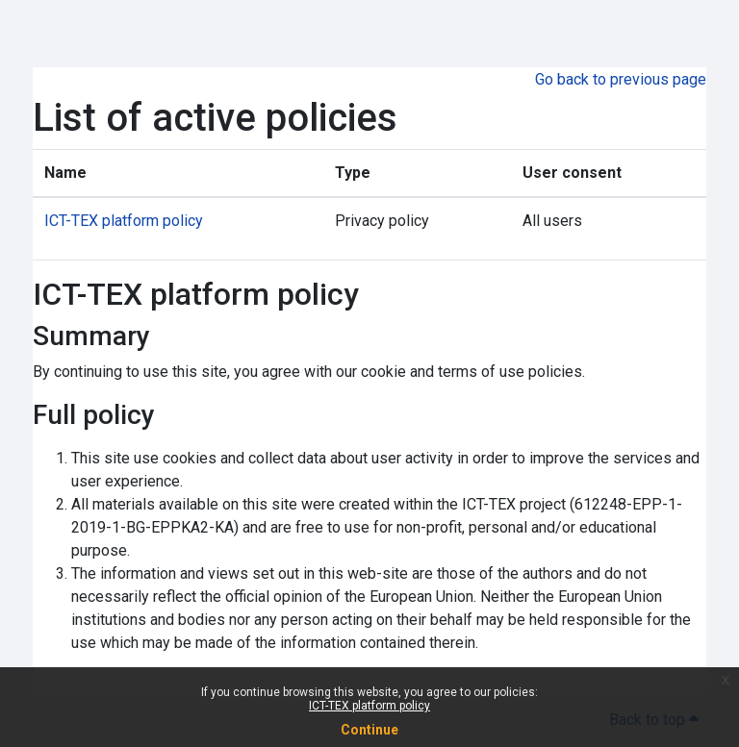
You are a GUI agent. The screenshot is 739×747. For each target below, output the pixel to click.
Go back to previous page (620, 79)
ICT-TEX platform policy (369, 705)
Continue (369, 729)
